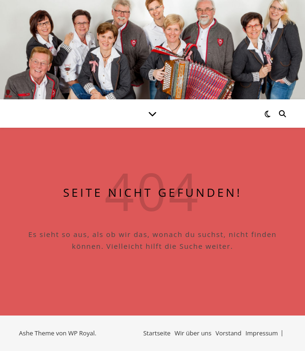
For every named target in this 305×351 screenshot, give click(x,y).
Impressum (261, 333)
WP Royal (81, 333)
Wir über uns (193, 333)
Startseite (156, 333)
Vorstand (228, 333)
